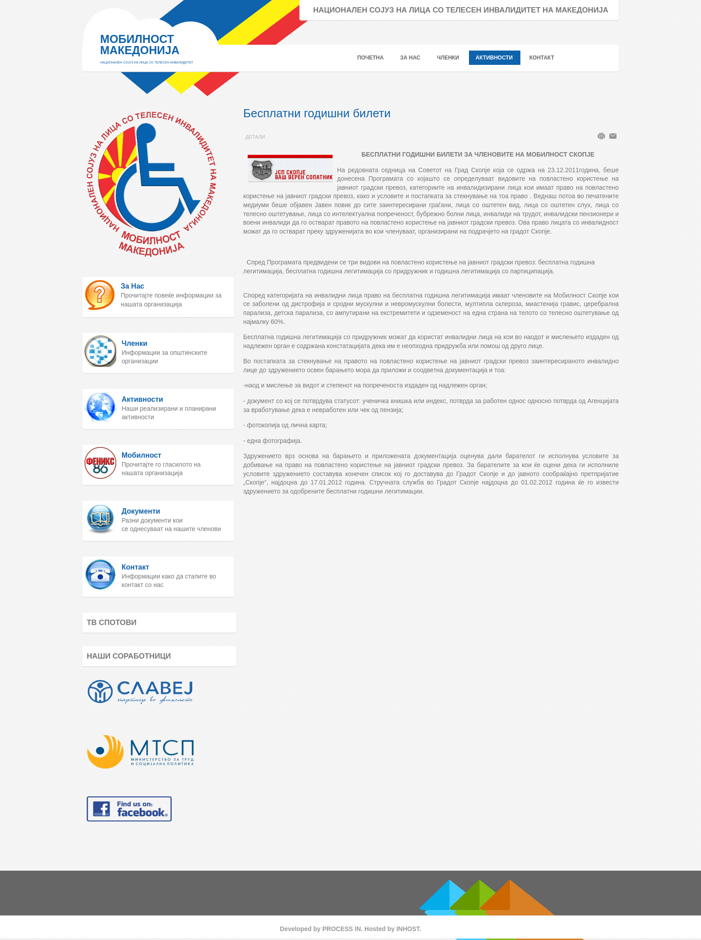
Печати (601, 136)
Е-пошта (613, 136)
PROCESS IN (341, 928)
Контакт (135, 567)
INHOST (408, 928)
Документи (141, 511)
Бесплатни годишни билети (317, 113)
